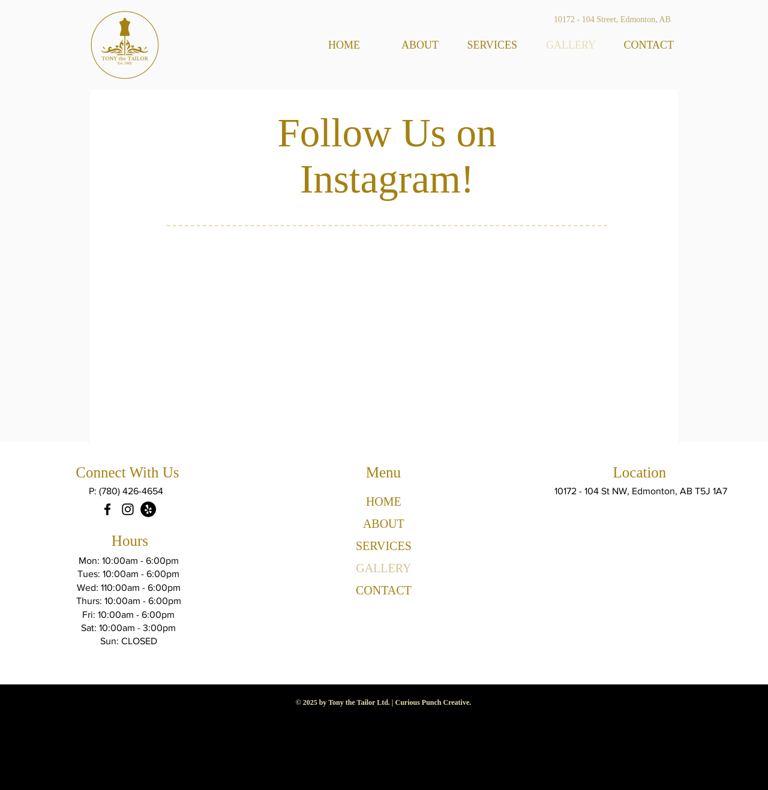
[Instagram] (128, 509)
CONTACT (384, 590)
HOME (383, 501)
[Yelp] (148, 509)
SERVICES (384, 545)
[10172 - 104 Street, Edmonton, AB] (612, 20)
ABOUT (383, 523)
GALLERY (383, 568)
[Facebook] (107, 509)
